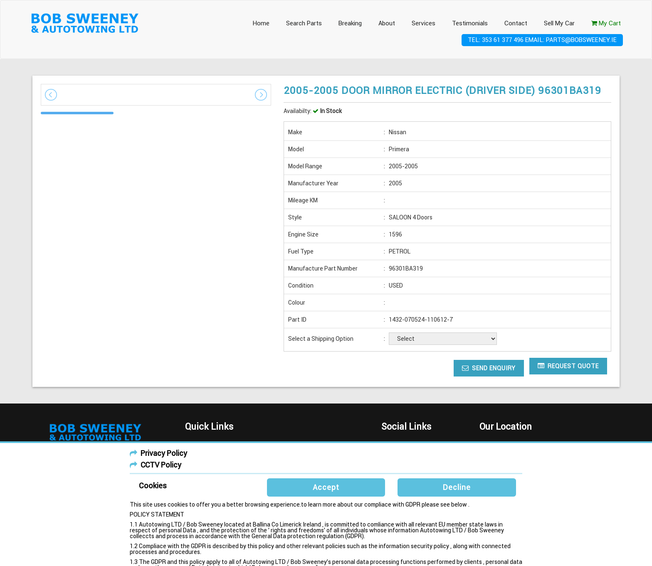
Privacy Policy (164, 453)
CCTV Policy (161, 464)
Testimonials (470, 23)
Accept (326, 487)
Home (260, 23)
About (386, 23)
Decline (457, 487)
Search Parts (304, 23)
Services (423, 23)
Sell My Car (559, 23)
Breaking (350, 23)
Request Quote (568, 365)
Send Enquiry (489, 368)
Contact (515, 23)
